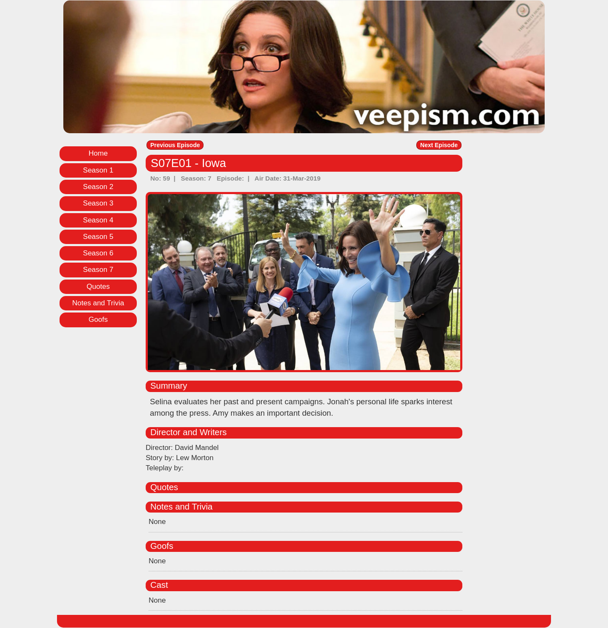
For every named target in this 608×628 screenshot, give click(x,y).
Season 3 (98, 203)
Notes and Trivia (98, 303)
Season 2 (98, 187)
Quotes (98, 286)
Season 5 (98, 237)
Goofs (98, 319)
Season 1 (98, 170)
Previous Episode (175, 145)
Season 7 (98, 270)
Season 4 (98, 220)
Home (98, 153)
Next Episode (439, 145)
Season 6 (98, 253)
